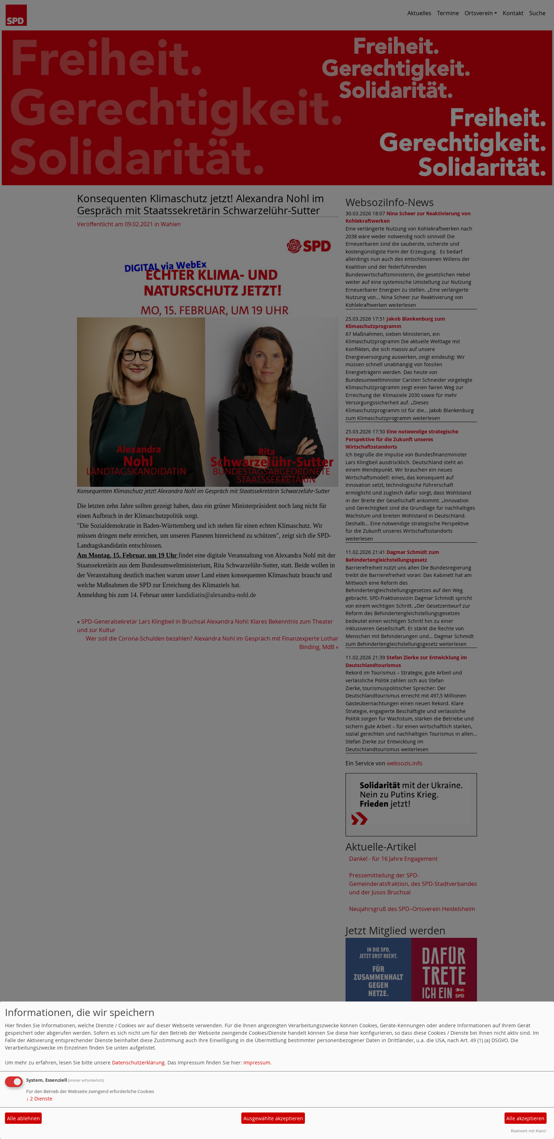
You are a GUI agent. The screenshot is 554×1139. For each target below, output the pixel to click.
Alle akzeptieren (525, 1118)
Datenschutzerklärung (138, 1062)
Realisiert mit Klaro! (528, 1130)
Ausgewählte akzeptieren (273, 1118)
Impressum (256, 1062)
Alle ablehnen (23, 1118)
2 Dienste (39, 1098)
